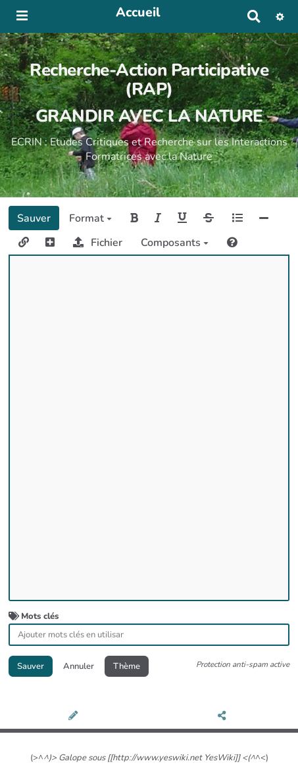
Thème (126, 666)
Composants (175, 242)
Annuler (78, 666)
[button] (280, 16)
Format (90, 218)
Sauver (34, 218)
